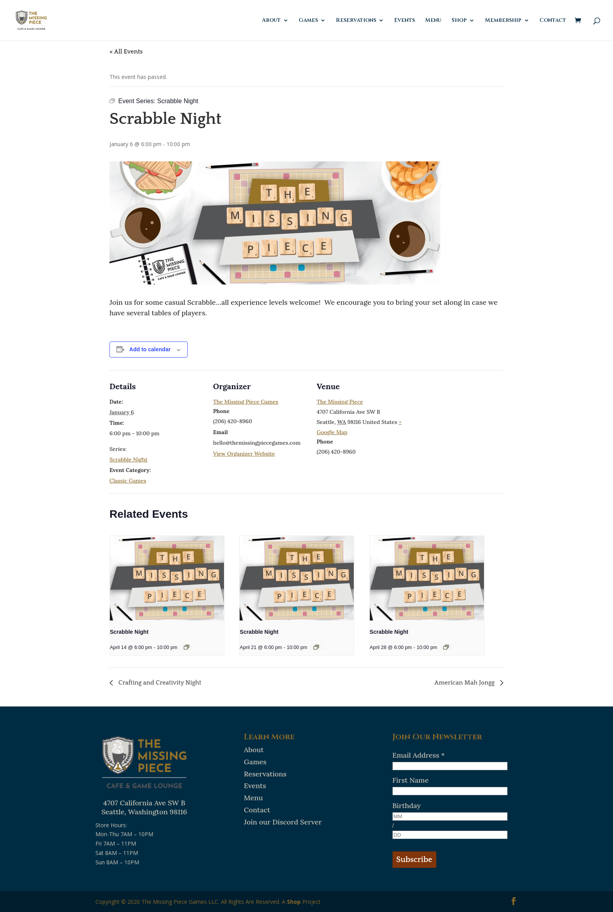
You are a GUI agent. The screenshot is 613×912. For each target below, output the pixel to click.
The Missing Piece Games (245, 401)
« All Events (126, 51)
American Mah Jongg (465, 682)
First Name (411, 780)
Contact (553, 21)
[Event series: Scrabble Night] (186, 647)
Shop (459, 21)
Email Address (419, 755)
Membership (503, 21)
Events (404, 21)
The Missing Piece (340, 401)
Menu (433, 21)
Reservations (356, 21)
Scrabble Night (128, 459)
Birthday (407, 805)
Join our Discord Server (283, 821)
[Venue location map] (461, 424)
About (271, 21)
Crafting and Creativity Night (159, 682)
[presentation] (167, 578)
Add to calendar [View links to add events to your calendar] (150, 349)
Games (308, 21)
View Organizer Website (244, 453)
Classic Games (127, 480)
